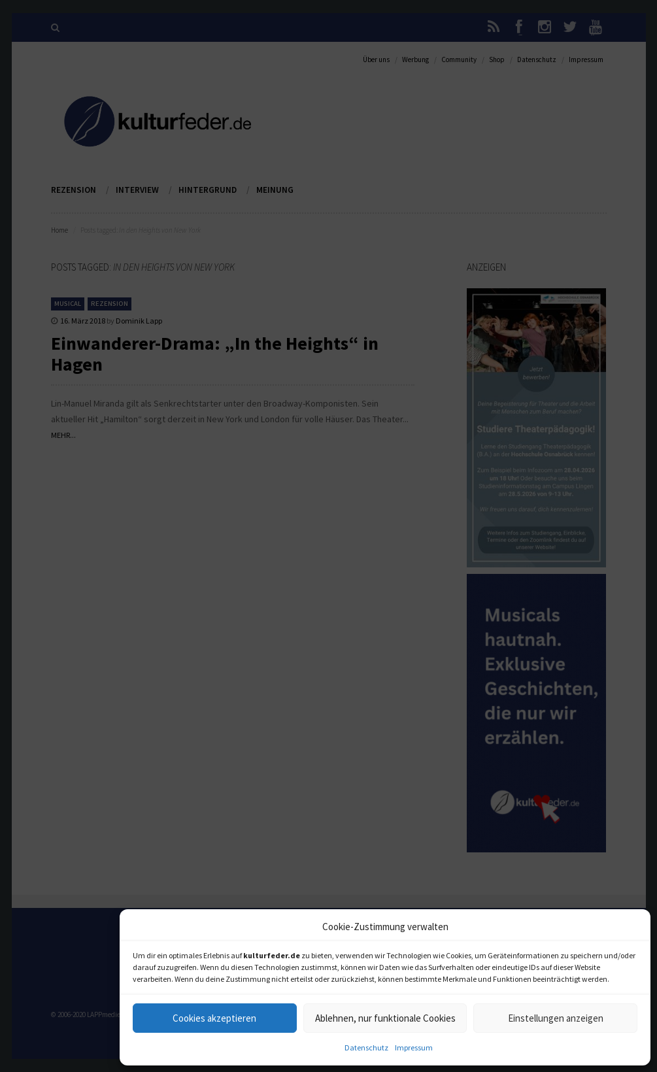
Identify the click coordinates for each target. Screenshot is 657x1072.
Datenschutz (366, 1047)
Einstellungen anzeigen (555, 1018)
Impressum (414, 1047)
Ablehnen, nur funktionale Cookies (385, 1018)
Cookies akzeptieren (214, 1018)
